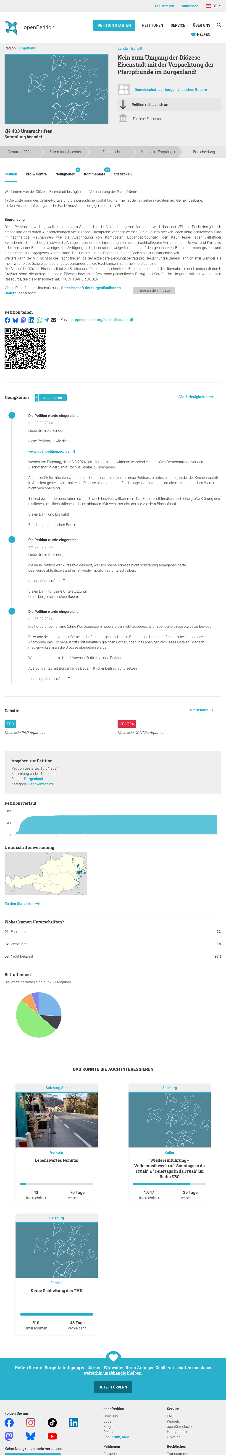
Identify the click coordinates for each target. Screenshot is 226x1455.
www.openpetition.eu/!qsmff (51, 451)
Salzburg (169, 1088)
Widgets (173, 1421)
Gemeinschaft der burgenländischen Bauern (170, 89)
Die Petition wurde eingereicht (53, 416)
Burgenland (26, 48)
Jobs (107, 1421)
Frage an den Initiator (154, 290)
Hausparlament (179, 1432)
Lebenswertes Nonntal (57, 1160)
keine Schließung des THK (57, 1290)
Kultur (169, 1152)
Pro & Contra (36, 174)
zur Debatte (199, 710)
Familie (56, 1283)
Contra (127, 724)
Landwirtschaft (130, 48)
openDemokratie (180, 1426)
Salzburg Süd (57, 1088)
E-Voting (174, 1437)
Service (178, 25)
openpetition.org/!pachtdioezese (104, 320)
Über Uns (201, 25)
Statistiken (123, 174)
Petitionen (153, 25)
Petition (11, 174)
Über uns (110, 1416)
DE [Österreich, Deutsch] (211, 6)
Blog (107, 1426)
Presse (108, 1432)
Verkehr (56, 1152)
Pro (10, 724)
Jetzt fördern (113, 1387)
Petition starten (114, 25)
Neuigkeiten (65, 171)
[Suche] (219, 25)
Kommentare (94, 171)
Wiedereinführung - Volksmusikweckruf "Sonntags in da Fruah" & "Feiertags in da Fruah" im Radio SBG (169, 1168)
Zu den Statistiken (20, 904)
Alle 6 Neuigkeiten (193, 397)
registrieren (164, 6)
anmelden (190, 6)
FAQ (170, 1416)
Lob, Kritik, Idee (116, 1437)
